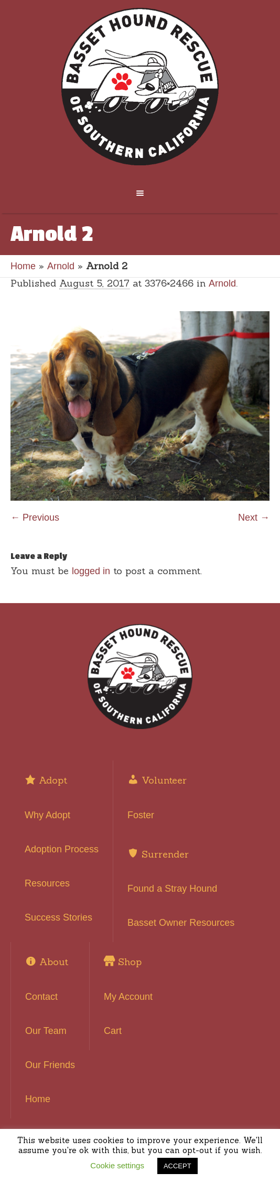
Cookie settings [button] (117, 1165)
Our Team (46, 1031)
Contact (41, 996)
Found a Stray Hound (172, 888)
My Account (128, 996)
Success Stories (58, 917)
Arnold (60, 266)
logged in (91, 571)
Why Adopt (47, 815)
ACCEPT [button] (177, 1166)
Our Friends (50, 1065)
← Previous (34, 517)
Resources (47, 883)
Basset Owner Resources (180, 922)
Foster (140, 815)
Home (23, 266)
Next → (254, 517)
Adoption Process (62, 849)
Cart (113, 1031)
